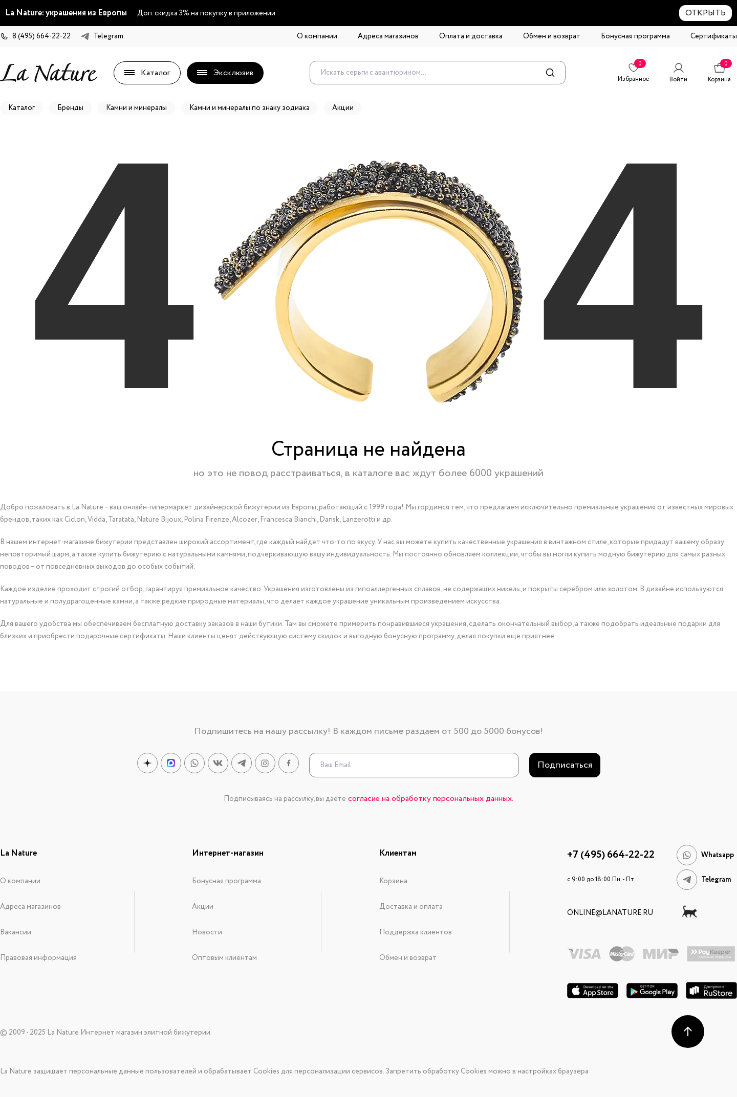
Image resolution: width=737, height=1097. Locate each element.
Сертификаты (713, 36)
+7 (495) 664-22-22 (611, 855)
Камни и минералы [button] (136, 108)
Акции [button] (343, 108)
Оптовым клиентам (224, 958)
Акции (202, 907)
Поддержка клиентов (415, 932)
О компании (317, 36)
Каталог (147, 73)
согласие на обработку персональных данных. (430, 798)
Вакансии (15, 932)
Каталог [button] (21, 108)
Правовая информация (38, 958)
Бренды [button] (70, 108)
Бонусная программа (635, 36)
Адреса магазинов (388, 36)
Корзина (393, 881)
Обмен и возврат (551, 36)
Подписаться (564, 765)
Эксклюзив (225, 73)
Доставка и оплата (411, 907)
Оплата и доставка (471, 36)
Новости (207, 932)
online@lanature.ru (610, 913)
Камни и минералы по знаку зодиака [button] (249, 108)
